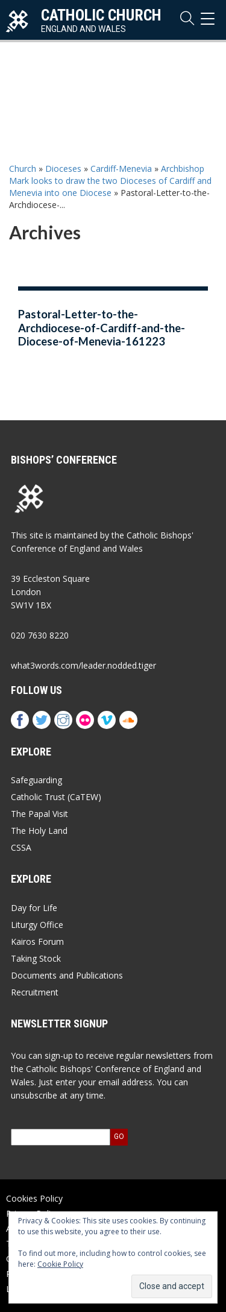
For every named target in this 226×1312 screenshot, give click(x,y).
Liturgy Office (37, 924)
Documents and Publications (67, 975)
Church (22, 168)
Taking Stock (36, 958)
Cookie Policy (60, 1264)
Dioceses (63, 168)
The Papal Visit (39, 813)
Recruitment (34, 992)
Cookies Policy (34, 1198)
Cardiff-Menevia (121, 168)
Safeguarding (36, 780)
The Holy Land (39, 830)
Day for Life (34, 907)
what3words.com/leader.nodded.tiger (83, 665)
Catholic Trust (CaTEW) (56, 797)
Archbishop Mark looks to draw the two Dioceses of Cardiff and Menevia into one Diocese (110, 180)
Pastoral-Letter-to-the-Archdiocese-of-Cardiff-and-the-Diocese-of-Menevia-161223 (101, 328)
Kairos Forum (37, 941)
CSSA (21, 847)
